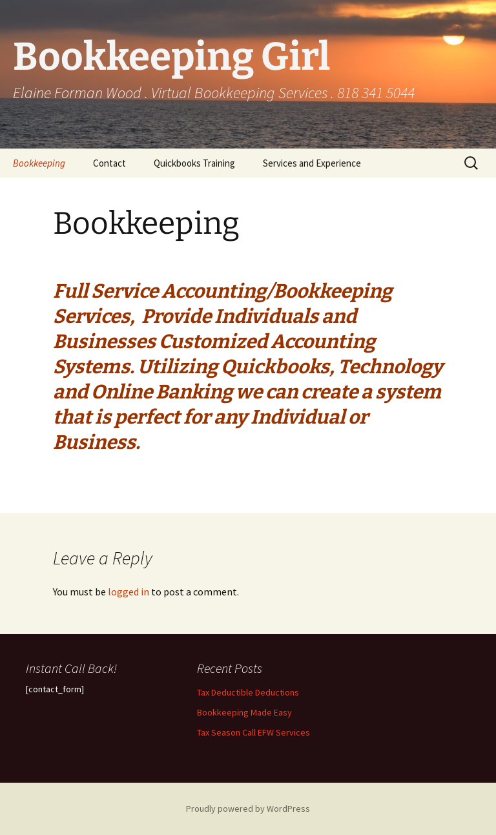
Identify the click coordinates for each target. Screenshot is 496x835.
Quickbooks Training (194, 163)
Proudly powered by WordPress (248, 808)
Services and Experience (312, 163)
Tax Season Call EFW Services (253, 732)
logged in (128, 591)
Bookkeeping (39, 163)
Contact (109, 163)
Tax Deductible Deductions (248, 692)
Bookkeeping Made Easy (244, 712)
